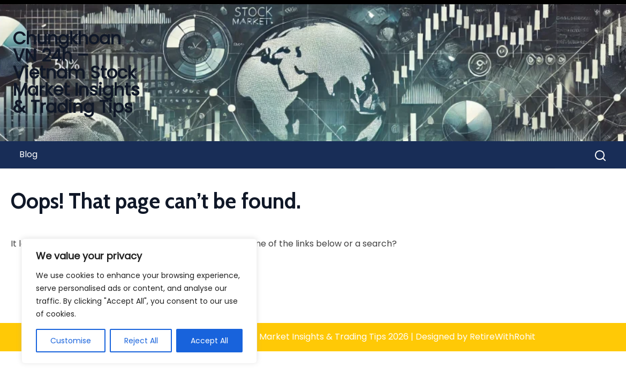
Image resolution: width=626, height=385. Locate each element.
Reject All (141, 340)
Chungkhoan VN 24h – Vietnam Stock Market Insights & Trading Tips (76, 72)
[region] (139, 301)
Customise (70, 340)
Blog (28, 154)
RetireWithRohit (503, 336)
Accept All (209, 340)
